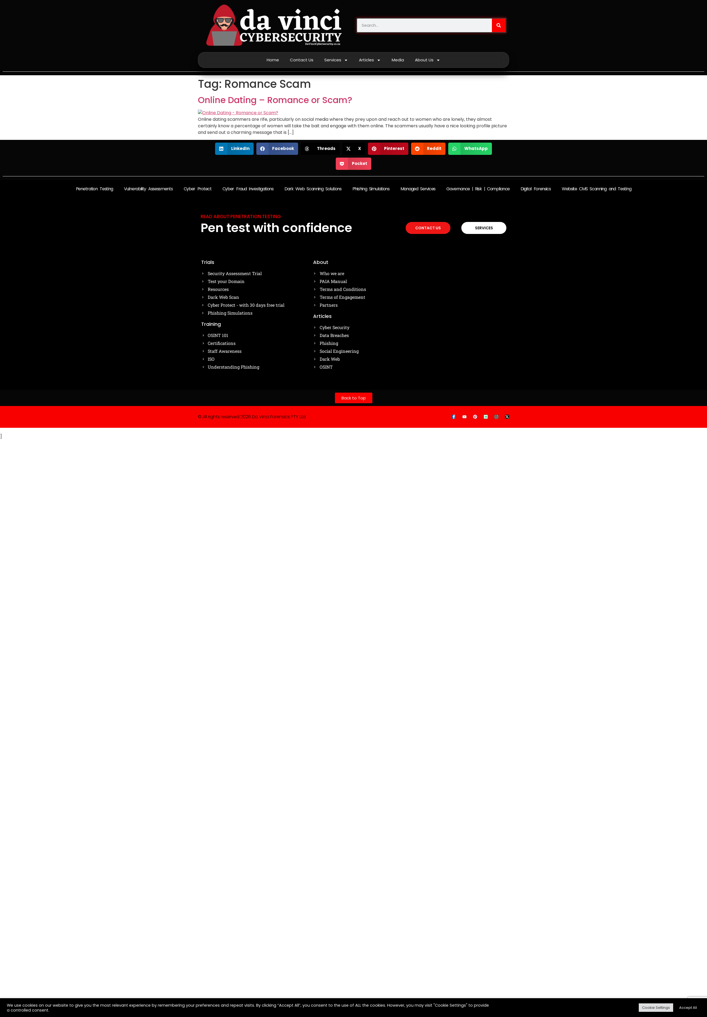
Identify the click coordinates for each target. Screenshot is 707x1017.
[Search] (499, 25)
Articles (370, 60)
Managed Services (417, 189)
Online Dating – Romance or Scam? (275, 100)
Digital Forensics (536, 189)
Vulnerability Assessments (148, 189)
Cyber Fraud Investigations (248, 189)
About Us (427, 60)
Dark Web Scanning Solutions (312, 189)
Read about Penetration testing (241, 216)
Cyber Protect (198, 189)
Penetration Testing (94, 189)
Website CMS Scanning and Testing (596, 189)
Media (398, 60)
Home (273, 60)
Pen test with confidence (276, 227)
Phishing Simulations (371, 189)
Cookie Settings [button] (656, 1007)
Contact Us (301, 60)
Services (336, 60)
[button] (234, 149)
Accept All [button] (688, 1007)
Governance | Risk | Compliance (478, 189)
